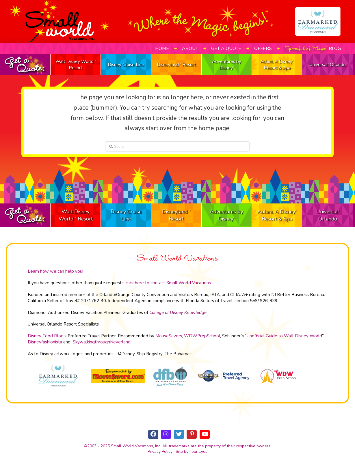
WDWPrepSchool (202, 336)
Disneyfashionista (45, 342)
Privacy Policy (160, 451)
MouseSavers (168, 336)
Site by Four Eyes (191, 451)
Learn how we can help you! (55, 271)
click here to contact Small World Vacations (168, 283)
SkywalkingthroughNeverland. (102, 342)
